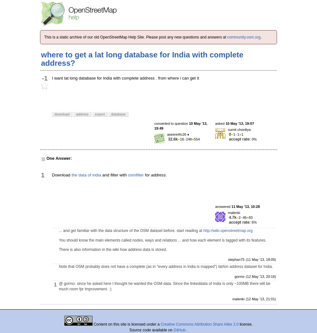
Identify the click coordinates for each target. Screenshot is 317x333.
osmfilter (136, 175)
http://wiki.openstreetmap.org (228, 230)
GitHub (180, 330)
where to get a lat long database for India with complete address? (142, 58)
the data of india (86, 175)
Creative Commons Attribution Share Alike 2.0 (200, 324)
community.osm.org (244, 37)
